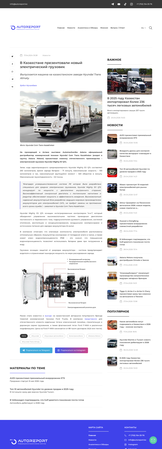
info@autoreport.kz (18, 4)
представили (91, 319)
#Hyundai (35, 336)
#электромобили (76, 336)
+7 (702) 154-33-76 (144, 4)
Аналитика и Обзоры (88, 28)
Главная (61, 28)
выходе (48, 316)
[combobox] (143, 28)
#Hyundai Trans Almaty (31, 342)
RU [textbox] (142, 28)
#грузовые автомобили (53, 336)
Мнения (104, 28)
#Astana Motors (94, 336)
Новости (71, 28)
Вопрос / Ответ (118, 28)
